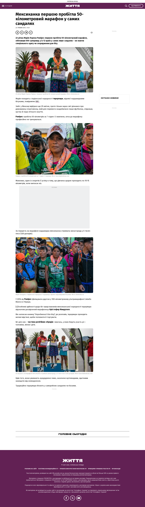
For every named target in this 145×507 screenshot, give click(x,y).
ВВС (37, 101)
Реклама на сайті (31, 468)
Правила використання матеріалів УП (73, 468)
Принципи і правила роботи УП (99, 468)
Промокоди (116, 468)
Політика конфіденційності (48, 468)
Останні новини (110, 98)
